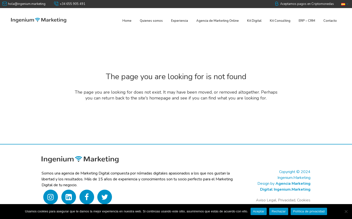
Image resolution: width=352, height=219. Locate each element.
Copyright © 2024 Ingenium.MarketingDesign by (283, 177)
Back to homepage (176, 118)
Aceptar (258, 211)
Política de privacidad (309, 211)
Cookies (303, 200)
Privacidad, (287, 200)
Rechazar (279, 211)
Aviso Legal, (266, 200)
